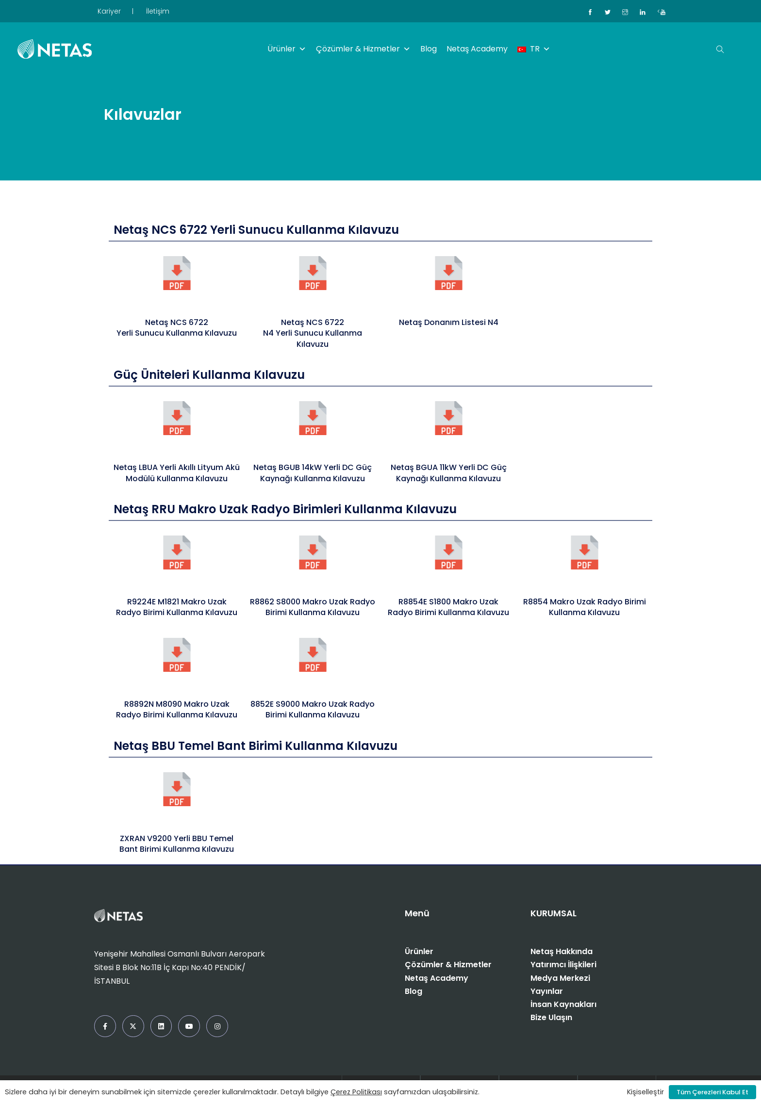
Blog (428, 48)
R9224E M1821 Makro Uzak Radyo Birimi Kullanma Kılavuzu (176, 607)
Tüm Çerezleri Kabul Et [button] (712, 1092)
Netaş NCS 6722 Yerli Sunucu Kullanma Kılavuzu (176, 328)
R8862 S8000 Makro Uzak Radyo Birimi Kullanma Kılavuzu (312, 607)
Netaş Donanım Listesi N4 (448, 322)
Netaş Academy (477, 48)
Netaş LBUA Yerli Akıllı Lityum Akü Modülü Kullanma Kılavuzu (177, 473)
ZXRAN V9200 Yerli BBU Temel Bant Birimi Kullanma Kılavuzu (176, 844)
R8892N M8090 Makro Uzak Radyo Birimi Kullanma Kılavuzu (176, 709)
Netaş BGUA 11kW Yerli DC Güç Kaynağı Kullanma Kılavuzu (449, 473)
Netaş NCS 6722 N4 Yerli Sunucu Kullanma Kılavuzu (312, 333)
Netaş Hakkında (561, 951)
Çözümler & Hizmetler (363, 49)
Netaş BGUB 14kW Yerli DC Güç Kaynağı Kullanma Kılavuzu (312, 473)
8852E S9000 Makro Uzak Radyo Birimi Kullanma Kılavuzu (312, 709)
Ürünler (286, 49)
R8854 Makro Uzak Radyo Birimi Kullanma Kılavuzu (584, 607)
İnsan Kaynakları (563, 1004)
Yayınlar (546, 991)
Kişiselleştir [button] (645, 1092)
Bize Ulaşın (551, 1017)
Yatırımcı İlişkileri (563, 964)
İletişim (157, 11)
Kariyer (109, 11)
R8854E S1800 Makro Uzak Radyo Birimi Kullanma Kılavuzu (448, 607)
